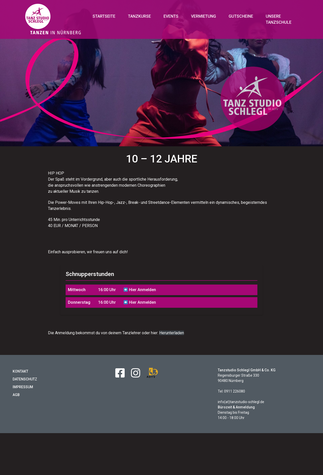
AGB (16, 398)
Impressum (23, 390)
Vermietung (203, 16)
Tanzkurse (139, 16)
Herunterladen (171, 335)
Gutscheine (241, 16)
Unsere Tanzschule (278, 19)
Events (171, 16)
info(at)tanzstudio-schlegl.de (241, 405)
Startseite (104, 16)
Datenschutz (25, 382)
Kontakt (20, 374)
